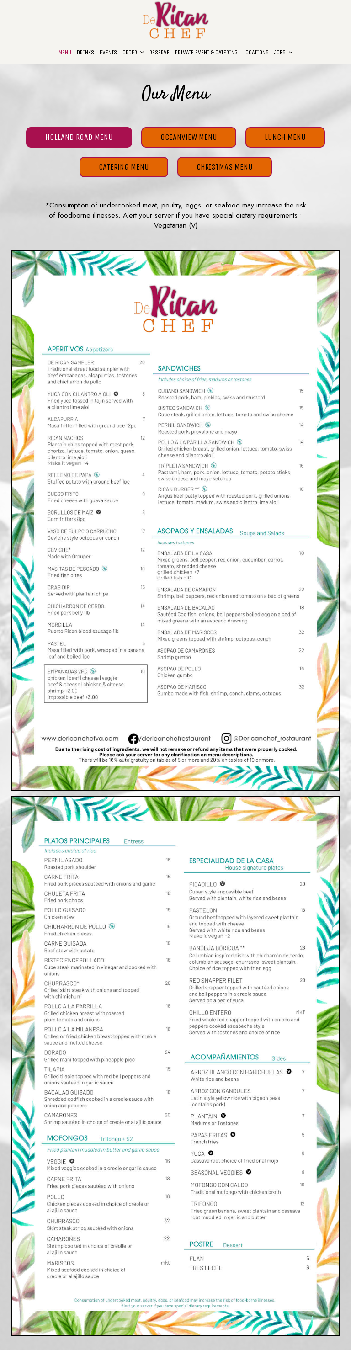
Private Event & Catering (206, 52)
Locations (256, 52)
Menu (64, 52)
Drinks (85, 52)
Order (133, 52)
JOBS (283, 52)
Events (108, 52)
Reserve (159, 52)
